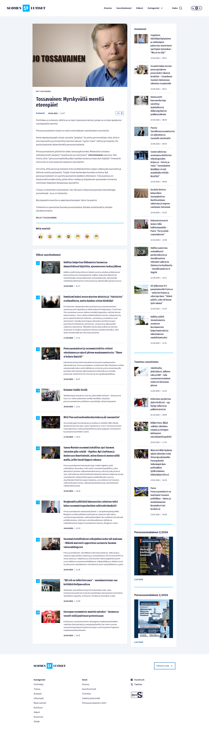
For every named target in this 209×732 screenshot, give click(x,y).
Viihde (37, 721)
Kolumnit (40, 113)
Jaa (119, 113)
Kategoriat (155, 8)
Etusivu (108, 8)
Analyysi (38, 693)
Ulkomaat (39, 698)
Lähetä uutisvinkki (91, 698)
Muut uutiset (40, 703)
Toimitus (86, 693)
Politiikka (38, 684)
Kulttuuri (38, 707)
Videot (139, 8)
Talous (37, 689)
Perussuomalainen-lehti (94, 703)
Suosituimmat (123, 8)
